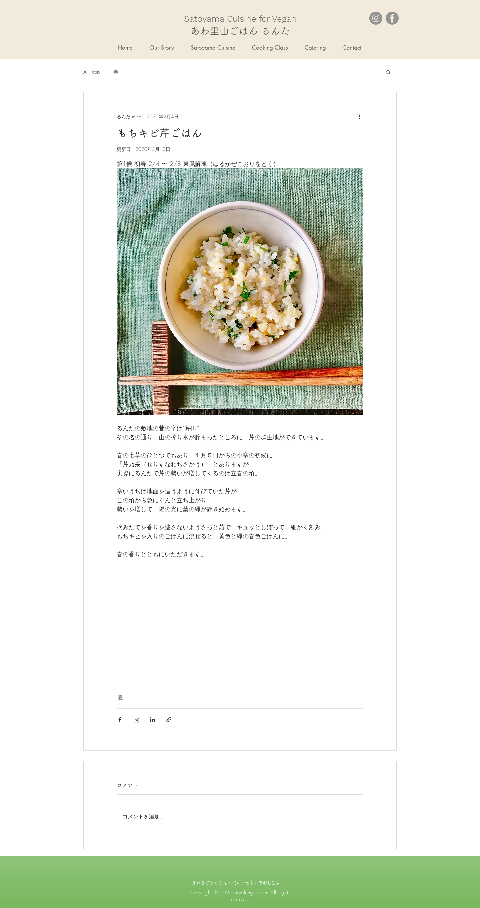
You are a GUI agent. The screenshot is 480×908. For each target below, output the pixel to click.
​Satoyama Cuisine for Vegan (240, 19)
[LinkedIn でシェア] (152, 719)
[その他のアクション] (359, 116)
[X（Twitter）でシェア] (136, 719)
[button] (388, 72)
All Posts (91, 72)
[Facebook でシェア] (120, 719)
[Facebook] (392, 18)
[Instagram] (375, 18)
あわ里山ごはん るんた (240, 31)
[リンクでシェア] (169, 719)
